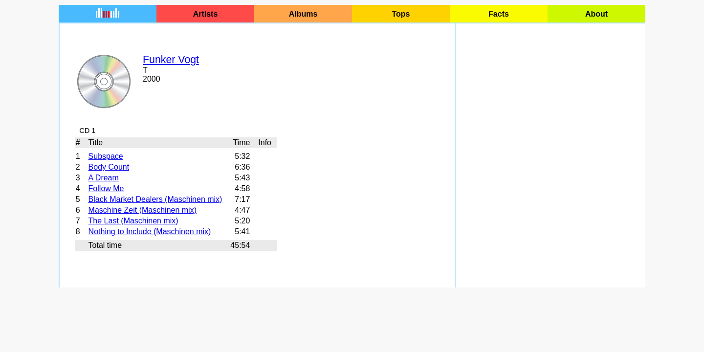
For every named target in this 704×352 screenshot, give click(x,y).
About (596, 14)
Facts (498, 14)
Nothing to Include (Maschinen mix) (149, 231)
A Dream (103, 178)
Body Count (109, 167)
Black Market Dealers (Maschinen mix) (155, 199)
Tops (401, 14)
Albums (303, 14)
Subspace (105, 156)
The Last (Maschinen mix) (133, 221)
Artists (205, 14)
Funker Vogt (171, 60)
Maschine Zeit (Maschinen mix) (142, 210)
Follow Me (106, 188)
